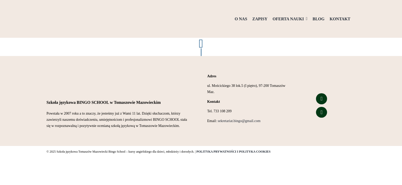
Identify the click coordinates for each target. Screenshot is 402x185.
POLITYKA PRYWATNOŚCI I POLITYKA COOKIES (233, 151)
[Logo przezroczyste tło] (72, 7)
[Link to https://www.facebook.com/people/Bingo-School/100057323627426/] (321, 98)
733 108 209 (222, 111)
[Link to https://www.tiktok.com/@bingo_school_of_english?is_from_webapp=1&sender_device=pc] (321, 112)
